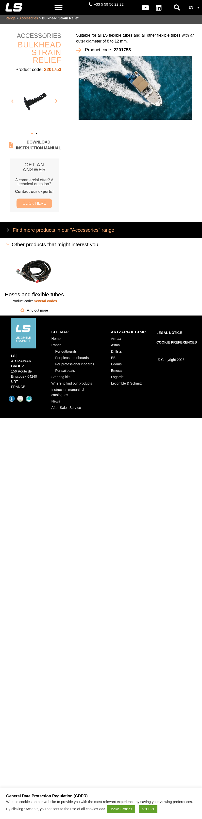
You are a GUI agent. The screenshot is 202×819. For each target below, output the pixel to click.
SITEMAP (60, 334)
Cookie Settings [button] (121, 809)
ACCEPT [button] (148, 809)
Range (10, 20)
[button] (58, 7)
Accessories (28, 20)
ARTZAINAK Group (129, 334)
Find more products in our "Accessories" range (63, 232)
